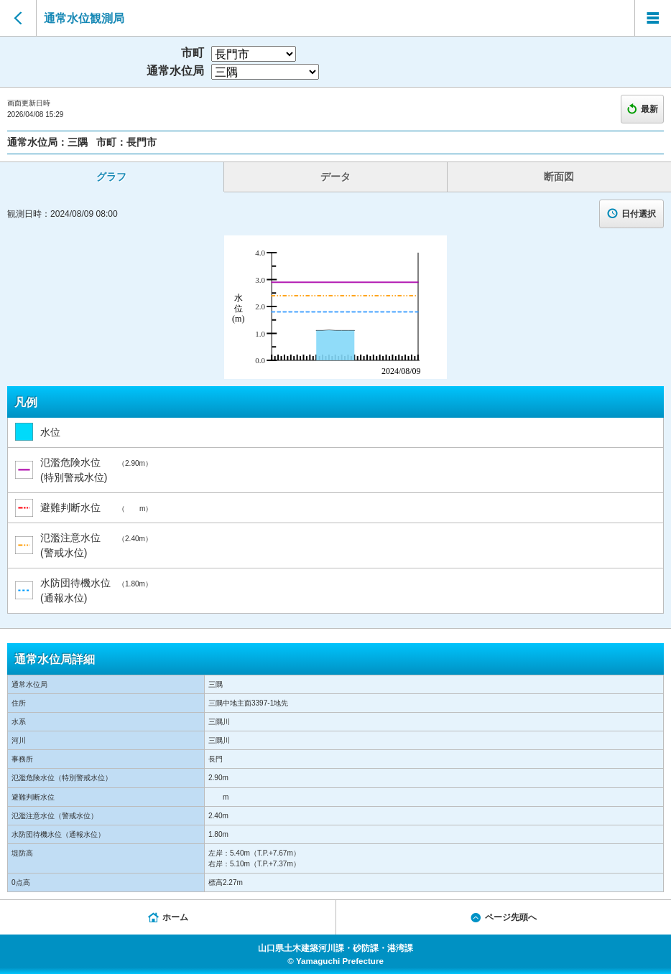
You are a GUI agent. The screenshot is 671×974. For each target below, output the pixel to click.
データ (335, 176)
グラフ (111, 176)
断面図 (559, 176)
